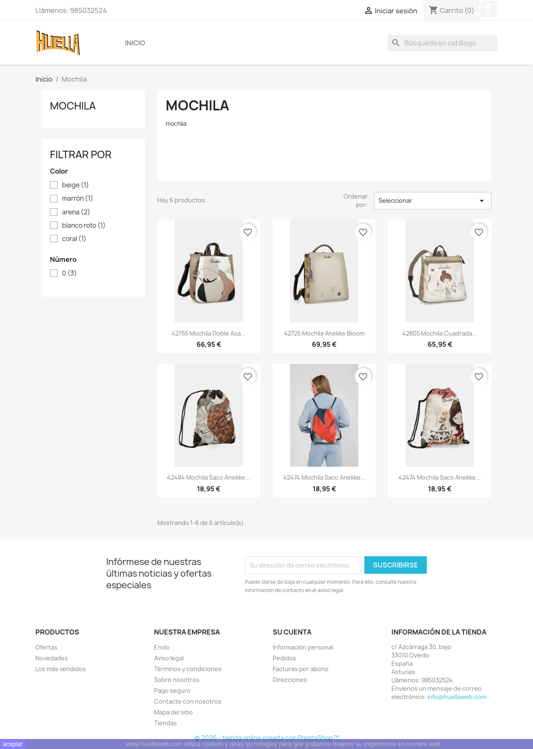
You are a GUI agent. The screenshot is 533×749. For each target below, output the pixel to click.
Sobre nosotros (176, 680)
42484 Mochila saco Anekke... (208, 477)
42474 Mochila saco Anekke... (324, 477)
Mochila (73, 106)
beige (75, 185)
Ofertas (46, 647)
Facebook (488, 9)
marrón (77, 198)
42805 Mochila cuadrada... (439, 333)
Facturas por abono (301, 669)
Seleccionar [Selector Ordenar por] (433, 201)
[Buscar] (443, 43)
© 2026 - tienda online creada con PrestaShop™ (266, 738)
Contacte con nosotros (188, 701)
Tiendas (165, 723)
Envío (161, 647)
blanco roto (84, 225)
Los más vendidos (60, 669)
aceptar (12, 744)
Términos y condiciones (188, 669)
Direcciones (290, 680)
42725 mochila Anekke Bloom (324, 333)
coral (74, 239)
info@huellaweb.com (456, 697)
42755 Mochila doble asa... (209, 333)
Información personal (303, 647)
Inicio (135, 42)
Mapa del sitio (173, 712)
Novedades (51, 658)
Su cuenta (292, 632)
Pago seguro (172, 690)
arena (76, 212)
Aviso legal (169, 658)
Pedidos (284, 658)
